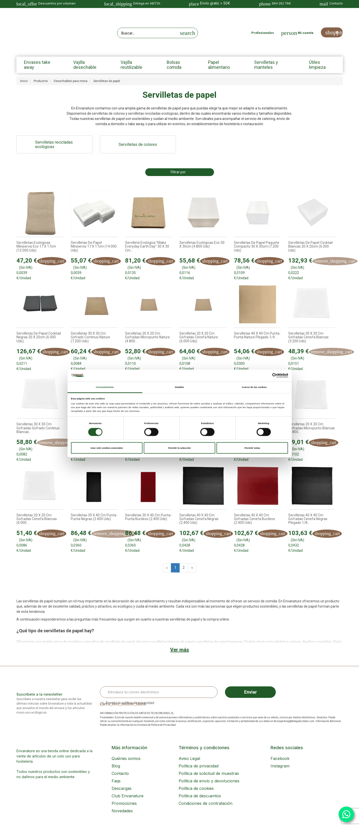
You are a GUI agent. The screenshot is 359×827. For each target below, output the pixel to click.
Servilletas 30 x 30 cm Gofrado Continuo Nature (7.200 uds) (90, 337)
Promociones (124, 803)
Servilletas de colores (138, 144)
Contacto (120, 773)
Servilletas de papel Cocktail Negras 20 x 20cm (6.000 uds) (38, 337)
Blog (116, 765)
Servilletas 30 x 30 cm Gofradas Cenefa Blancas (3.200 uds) (308, 337)
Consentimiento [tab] (105, 387)
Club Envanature (128, 795)
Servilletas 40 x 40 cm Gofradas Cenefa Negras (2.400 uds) (198, 519)
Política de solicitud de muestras (209, 773)
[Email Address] (159, 692)
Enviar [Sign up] (250, 692)
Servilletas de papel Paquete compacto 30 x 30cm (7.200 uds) (256, 246)
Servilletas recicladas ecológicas (54, 144)
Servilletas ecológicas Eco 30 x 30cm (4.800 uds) (201, 244)
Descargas (122, 788)
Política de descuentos (200, 795)
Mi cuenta (305, 33)
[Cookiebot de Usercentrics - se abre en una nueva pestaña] (266, 375)
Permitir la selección (179, 448)
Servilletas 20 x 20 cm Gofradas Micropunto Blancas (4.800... (311, 428)
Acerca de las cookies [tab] (254, 387)
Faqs (116, 780)
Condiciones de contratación (205, 803)
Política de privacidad (198, 765)
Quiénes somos (126, 758)
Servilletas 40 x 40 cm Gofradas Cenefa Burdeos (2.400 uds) (254, 519)
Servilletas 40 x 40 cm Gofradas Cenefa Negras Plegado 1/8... (307, 519)
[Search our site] (147, 33)
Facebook (280, 758)
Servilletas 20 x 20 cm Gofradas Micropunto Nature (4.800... (147, 337)
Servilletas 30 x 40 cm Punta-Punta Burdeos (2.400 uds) (148, 517)
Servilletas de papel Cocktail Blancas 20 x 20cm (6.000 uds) (310, 246)
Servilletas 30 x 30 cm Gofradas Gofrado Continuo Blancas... (38, 428)
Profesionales (262, 33)
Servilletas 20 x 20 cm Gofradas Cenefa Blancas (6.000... (36, 519)
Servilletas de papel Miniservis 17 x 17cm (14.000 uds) (94, 246)
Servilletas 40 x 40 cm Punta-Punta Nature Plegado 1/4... (257, 335)
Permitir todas (252, 448)
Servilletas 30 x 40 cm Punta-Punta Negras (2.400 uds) (94, 517)
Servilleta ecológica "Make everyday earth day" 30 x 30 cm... (147, 246)
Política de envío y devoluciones (209, 780)
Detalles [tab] (179, 387)
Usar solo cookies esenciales (106, 448)
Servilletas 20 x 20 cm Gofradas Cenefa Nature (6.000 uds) (198, 337)
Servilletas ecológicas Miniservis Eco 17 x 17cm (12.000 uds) (36, 246)
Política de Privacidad (163, 725)
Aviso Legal (189, 758)
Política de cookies (196, 788)
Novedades (122, 810)
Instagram (280, 765)
